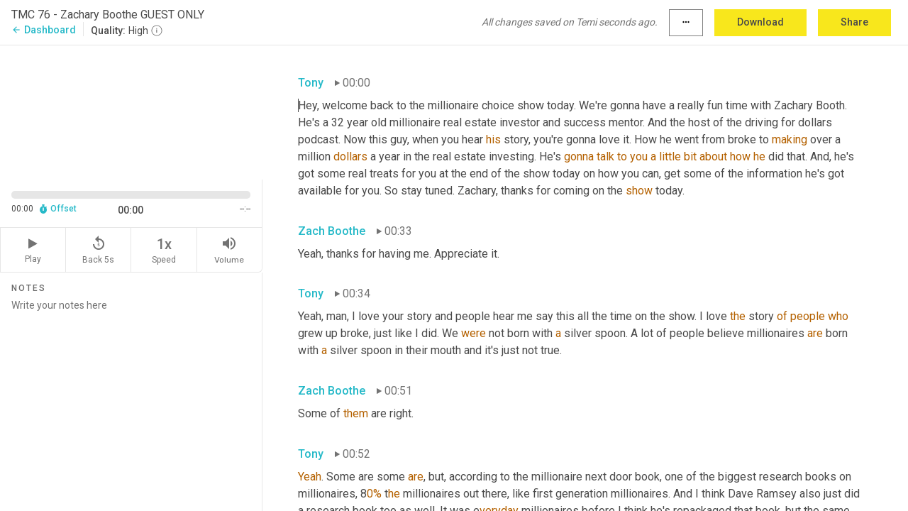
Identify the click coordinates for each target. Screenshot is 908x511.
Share (854, 22)
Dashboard (43, 29)
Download (760, 22)
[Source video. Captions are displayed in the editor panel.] (131, 111)
